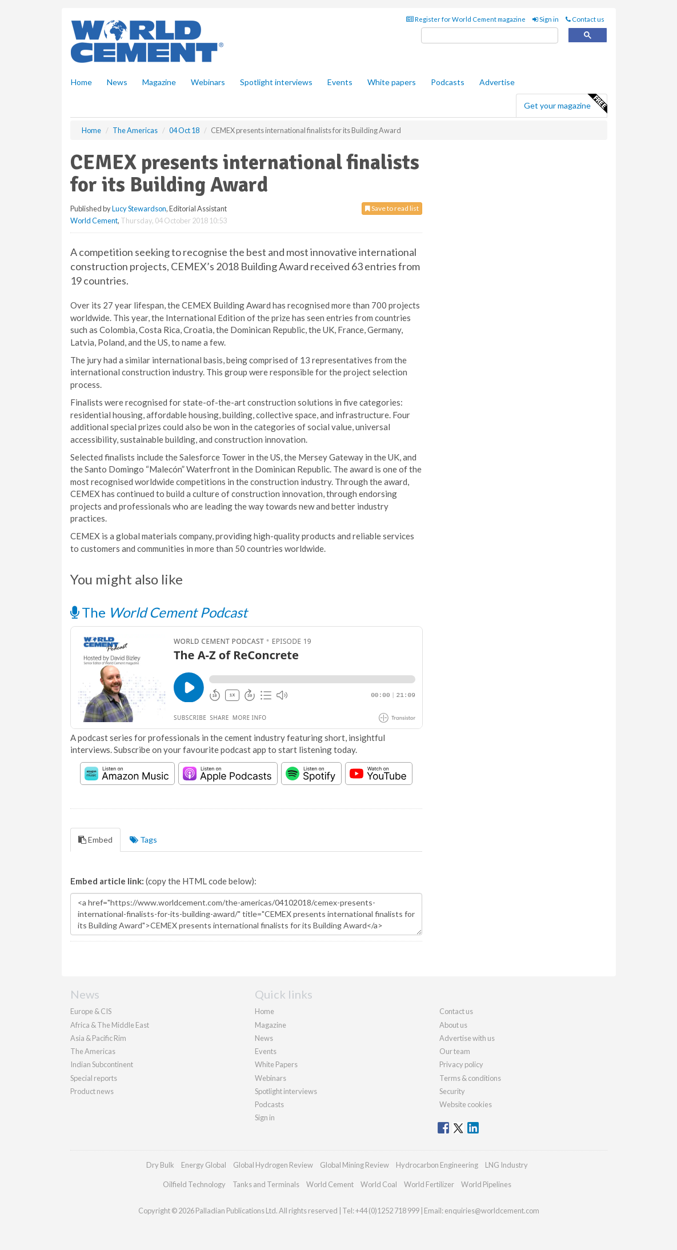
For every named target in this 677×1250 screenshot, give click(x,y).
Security (452, 1091)
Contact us (585, 19)
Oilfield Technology (194, 1184)
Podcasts (447, 82)
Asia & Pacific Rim (98, 1038)
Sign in (545, 19)
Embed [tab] (95, 839)
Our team (454, 1051)
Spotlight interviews (276, 82)
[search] (489, 35)
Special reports (93, 1078)
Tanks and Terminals (266, 1184)
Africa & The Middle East (109, 1024)
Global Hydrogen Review (273, 1164)
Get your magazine (565, 104)
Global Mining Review (354, 1164)
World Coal (378, 1184)
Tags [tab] (143, 839)
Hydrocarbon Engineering (437, 1164)
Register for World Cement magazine (466, 19)
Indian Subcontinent (101, 1064)
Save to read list (392, 208)
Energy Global (203, 1164)
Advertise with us (467, 1038)
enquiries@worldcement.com (491, 1210)
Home (81, 82)
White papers (391, 82)
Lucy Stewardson (139, 208)
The (158, 612)
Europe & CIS (90, 1011)
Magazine (159, 82)
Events (339, 82)
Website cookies (465, 1104)
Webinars (208, 82)
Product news (92, 1091)
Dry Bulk (160, 1164)
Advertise (497, 82)
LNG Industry (506, 1164)
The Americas (92, 1051)
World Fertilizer (429, 1184)
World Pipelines (486, 1184)
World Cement (94, 220)
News (264, 1038)
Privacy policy (461, 1064)
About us (453, 1024)
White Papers (276, 1064)
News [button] (117, 82)
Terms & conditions (470, 1078)
